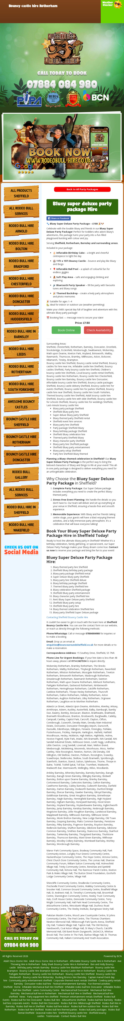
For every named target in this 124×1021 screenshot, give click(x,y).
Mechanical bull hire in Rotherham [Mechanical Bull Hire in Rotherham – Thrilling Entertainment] (39, 993)
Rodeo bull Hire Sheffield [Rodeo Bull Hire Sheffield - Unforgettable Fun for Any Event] (31, 1009)
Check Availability (99, 330)
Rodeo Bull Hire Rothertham (21, 369)
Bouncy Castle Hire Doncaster (21, 457)
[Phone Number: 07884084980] (62, 85)
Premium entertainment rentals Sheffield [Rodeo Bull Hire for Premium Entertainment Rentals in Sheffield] (81, 996)
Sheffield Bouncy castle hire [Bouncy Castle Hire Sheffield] (72, 1012)
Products (83, 5)
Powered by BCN (113, 956)
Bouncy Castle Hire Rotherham (21, 439)
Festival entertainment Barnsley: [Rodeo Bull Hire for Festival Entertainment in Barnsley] (69, 983)
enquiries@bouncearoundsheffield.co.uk (69, 644)
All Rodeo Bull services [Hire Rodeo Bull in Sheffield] (21, 211)
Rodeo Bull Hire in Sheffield (30, 1006)
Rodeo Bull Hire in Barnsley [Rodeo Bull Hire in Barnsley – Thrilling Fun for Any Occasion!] (21, 334)
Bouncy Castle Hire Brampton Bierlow (39, 970)
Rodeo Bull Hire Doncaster (26, 17)
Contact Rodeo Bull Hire (76, 17)
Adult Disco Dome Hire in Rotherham (48, 961)
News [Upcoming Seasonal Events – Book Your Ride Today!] (22, 996)
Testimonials (52, 1016)
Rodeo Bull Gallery (21, 474)
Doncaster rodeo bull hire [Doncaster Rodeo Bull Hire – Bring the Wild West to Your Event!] (38, 983)
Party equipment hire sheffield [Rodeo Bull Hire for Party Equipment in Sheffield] (42, 996)
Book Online (66, 330)
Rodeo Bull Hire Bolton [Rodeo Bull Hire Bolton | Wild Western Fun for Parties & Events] (21, 246)
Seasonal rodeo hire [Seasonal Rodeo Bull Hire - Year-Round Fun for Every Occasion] (46, 1012)
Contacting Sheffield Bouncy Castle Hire (67, 617)
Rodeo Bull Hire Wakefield (21, 527)
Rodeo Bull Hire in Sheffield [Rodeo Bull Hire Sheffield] (21, 509)
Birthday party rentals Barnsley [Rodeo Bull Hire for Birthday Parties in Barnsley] (33, 967)
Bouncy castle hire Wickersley (38, 977)
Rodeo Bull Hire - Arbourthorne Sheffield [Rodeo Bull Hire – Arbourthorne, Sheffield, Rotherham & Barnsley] (65, 999)
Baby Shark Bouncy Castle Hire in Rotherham (65, 964)
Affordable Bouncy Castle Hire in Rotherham (93, 961)
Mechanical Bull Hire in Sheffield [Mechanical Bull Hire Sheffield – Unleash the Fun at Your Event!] (74, 993)
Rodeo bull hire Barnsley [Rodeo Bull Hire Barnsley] (100, 999)
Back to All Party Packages (82, 189)
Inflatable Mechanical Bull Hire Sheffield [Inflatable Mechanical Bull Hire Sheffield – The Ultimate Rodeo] (42, 986)
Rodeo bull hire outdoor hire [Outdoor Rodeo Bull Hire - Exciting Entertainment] (85, 1006)
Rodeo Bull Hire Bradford (21, 263)
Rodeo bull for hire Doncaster (26, 999)
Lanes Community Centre (46, 990)
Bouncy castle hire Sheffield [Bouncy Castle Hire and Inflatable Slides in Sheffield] (80, 973)
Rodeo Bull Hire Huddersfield (21, 316)
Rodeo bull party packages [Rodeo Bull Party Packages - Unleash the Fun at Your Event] (93, 1009)
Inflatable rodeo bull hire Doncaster (83, 986)
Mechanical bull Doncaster (75, 990)
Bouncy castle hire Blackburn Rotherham (72, 967)
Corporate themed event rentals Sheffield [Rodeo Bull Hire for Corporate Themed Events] (75, 980)
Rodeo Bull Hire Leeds (21, 351)
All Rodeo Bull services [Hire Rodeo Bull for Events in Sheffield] (21, 492)
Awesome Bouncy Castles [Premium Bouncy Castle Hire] (21, 404)
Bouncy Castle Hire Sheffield (21, 421)
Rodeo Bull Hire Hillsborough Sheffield (81, 1003)
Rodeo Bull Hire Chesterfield (21, 281)
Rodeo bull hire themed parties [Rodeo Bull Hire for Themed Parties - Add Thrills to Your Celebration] (61, 1009)
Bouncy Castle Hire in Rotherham (78, 970)
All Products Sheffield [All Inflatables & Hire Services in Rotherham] (21, 193)
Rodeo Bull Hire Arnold (21, 228)
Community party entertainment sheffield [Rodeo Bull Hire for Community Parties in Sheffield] (30, 980)
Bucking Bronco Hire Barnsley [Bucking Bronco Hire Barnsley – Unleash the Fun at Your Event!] (70, 977)
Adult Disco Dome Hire (16, 961)
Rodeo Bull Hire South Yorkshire (21, 386)
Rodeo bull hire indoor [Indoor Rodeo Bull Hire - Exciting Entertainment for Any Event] (57, 1006)
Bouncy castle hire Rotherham (33, 5)
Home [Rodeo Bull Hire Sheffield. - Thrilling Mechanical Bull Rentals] (17, 986)
